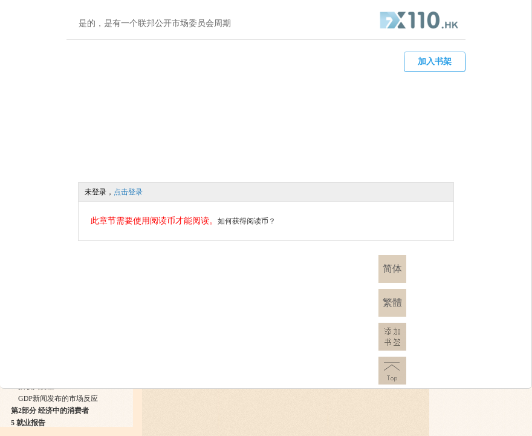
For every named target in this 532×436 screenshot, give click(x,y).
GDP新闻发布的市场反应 (58, 398)
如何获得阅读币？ (247, 221)
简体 (392, 268)
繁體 (392, 302)
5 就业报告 (28, 422)
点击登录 (128, 192)
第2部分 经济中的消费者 (50, 410)
